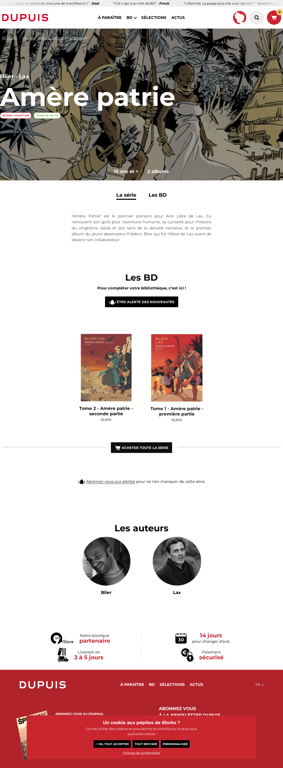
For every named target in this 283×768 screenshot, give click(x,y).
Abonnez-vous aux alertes (110, 492)
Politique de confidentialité (141, 752)
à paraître (110, 17)
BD (129, 17)
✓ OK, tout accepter (112, 744)
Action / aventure (52, 38)
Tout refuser (146, 744)
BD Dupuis (9, 38)
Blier (7, 76)
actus (178, 17)
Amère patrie (78, 38)
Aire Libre (28, 38)
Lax (24, 76)
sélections (153, 17)
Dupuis (26, 17)
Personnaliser (175, 744)
